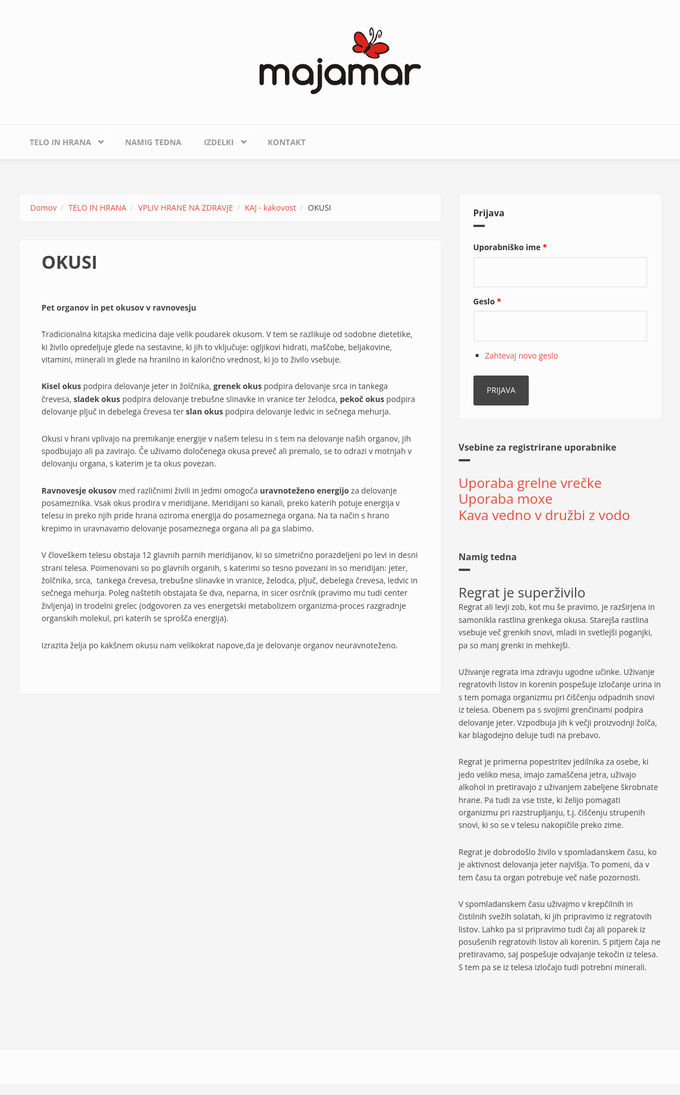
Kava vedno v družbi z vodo (544, 514)
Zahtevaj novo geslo (521, 355)
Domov (43, 207)
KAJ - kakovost (270, 207)
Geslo (487, 301)
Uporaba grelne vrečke (530, 482)
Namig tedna (153, 142)
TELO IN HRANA (63, 139)
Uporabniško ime (510, 247)
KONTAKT (286, 142)
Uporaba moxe (506, 498)
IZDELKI (221, 139)
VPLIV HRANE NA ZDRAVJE (185, 207)
